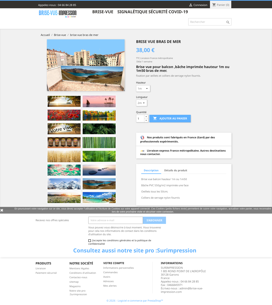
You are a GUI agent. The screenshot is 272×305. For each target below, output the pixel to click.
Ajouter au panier (170, 118)
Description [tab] (151, 170)
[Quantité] (140, 118)
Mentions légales (79, 268)
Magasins (75, 286)
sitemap (74, 281)
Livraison (41, 268)
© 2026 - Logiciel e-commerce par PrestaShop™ (135, 300)
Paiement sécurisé (46, 272)
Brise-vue (102, 11)
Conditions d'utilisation (82, 272)
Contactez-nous (78, 277)
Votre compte (113, 263)
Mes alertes (110, 285)
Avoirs (106, 276)
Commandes (110, 272)
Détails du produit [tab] (175, 170)
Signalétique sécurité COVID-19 (152, 11)
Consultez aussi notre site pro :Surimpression (134, 250)
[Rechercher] (209, 21)
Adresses (108, 281)
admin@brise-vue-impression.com (182, 290)
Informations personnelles (118, 267)
